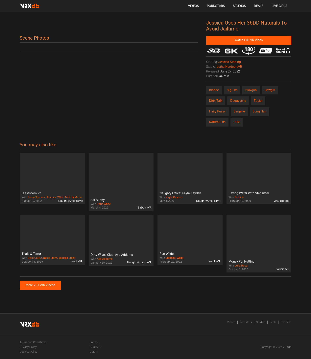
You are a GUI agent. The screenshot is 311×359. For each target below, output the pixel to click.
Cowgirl (270, 90)
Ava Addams (104, 258)
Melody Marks (73, 197)
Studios (239, 6)
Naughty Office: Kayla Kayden (180, 193)
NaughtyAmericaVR (70, 200)
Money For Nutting (241, 261)
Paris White (104, 204)
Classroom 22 (31, 193)
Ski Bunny (98, 200)
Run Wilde (166, 254)
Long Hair (259, 111)
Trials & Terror (31, 254)
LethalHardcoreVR (229, 67)
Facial (258, 101)
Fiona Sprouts (36, 197)
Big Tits (232, 90)
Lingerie (239, 111)
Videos (193, 6)
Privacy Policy (28, 347)
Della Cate (34, 257)
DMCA (93, 351)
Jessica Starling (229, 62)
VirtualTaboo (281, 200)
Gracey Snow (49, 257)
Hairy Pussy (217, 111)
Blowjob (251, 90)
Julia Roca (241, 265)
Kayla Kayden (174, 197)
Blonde (214, 90)
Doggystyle (238, 101)
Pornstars (216, 6)
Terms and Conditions (33, 342)
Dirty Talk (215, 101)
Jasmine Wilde (55, 197)
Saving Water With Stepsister (248, 193)
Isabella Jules (67, 257)
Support (95, 342)
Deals (259, 6)
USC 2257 (96, 347)
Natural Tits (217, 122)
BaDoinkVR (145, 207)
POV (236, 122)
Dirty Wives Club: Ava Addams (112, 255)
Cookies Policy (28, 351)
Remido (239, 197)
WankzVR (77, 261)
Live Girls (279, 6)
